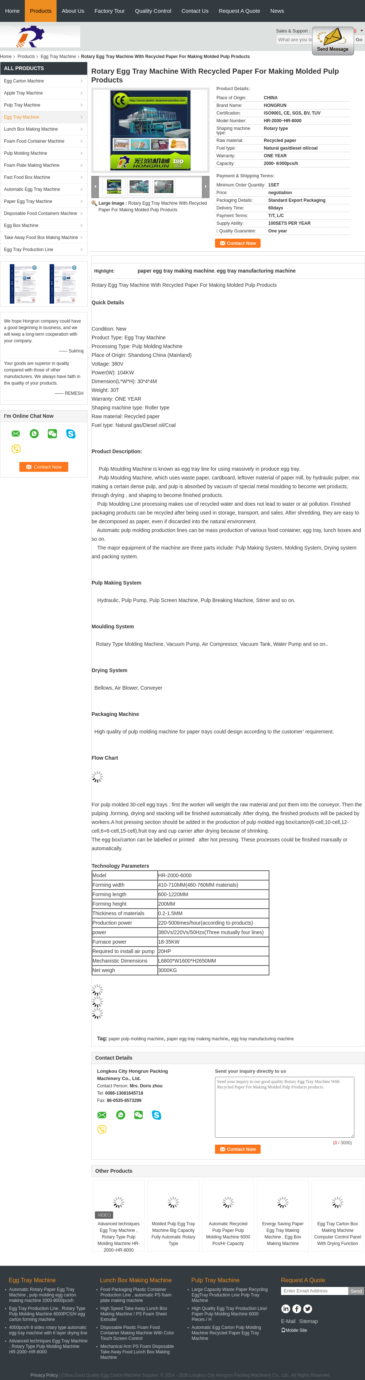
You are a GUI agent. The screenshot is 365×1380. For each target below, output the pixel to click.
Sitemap (308, 1321)
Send (356, 1291)
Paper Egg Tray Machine (28, 201)
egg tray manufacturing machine (262, 1038)
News (277, 11)
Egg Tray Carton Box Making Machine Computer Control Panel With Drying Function (337, 1233)
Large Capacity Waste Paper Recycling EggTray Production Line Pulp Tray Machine (230, 1295)
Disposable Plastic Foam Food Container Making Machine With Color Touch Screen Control (137, 1333)
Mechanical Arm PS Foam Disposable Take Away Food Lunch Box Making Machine (137, 1352)
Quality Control (153, 11)
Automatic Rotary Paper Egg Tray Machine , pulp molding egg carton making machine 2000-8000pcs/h (42, 1295)
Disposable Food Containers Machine (40, 213)
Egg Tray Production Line (28, 249)
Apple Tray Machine (23, 93)
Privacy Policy (44, 1375)
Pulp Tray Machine (22, 105)
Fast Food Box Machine (27, 177)
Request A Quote (239, 11)
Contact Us (194, 11)
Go (359, 39)
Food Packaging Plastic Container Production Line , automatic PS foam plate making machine (136, 1295)
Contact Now (241, 243)
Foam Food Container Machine (34, 141)
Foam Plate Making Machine (31, 165)
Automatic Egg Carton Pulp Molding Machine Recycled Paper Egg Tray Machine (226, 1333)
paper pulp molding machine (136, 1038)
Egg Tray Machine (58, 56)
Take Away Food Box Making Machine (41, 237)
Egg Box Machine (21, 225)
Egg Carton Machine (24, 81)
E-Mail (288, 1321)
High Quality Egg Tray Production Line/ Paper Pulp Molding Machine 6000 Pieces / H (229, 1314)
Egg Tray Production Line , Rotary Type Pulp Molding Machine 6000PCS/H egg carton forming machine (47, 1314)
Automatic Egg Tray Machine (32, 189)
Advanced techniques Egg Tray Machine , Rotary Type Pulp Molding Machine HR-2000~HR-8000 (118, 1237)
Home (12, 11)
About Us (73, 11)
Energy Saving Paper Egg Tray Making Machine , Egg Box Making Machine (282, 1233)
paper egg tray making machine (197, 1038)
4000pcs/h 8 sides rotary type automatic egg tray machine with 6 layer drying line (48, 1330)
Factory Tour (110, 11)
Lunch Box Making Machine (31, 129)
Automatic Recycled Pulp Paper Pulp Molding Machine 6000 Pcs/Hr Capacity (228, 1233)
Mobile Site (294, 1330)
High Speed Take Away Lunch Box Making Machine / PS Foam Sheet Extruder (133, 1314)
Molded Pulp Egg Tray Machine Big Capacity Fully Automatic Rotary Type (173, 1233)
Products (40, 11)
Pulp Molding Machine (25, 153)
